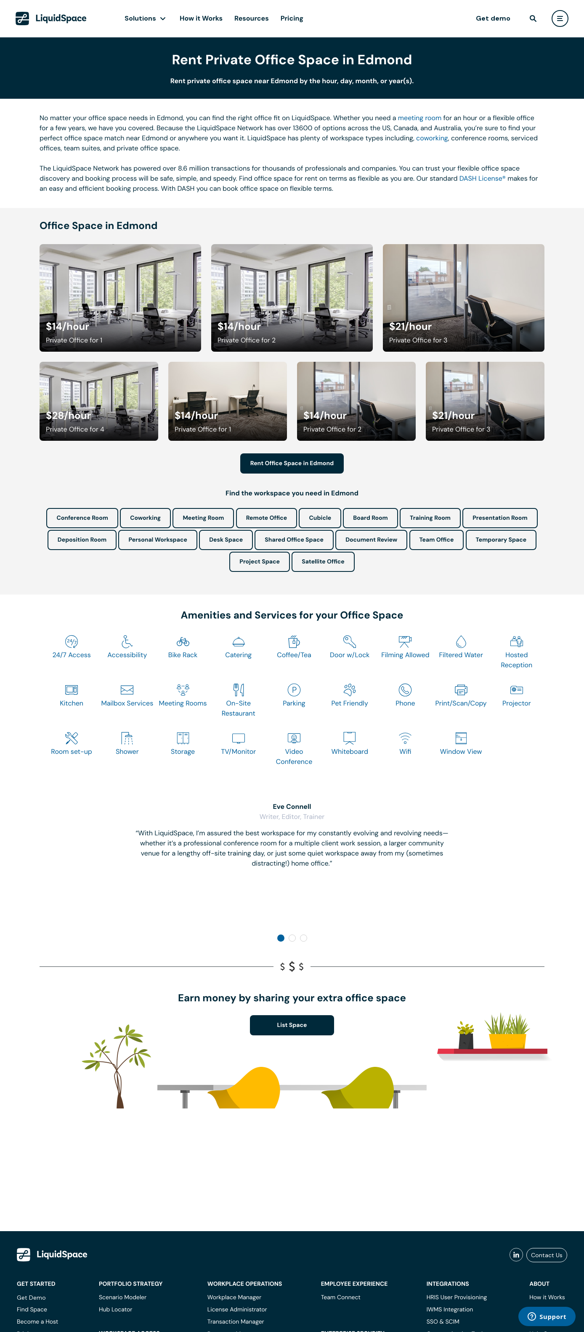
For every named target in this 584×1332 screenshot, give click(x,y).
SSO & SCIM (443, 1322)
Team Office (436, 540)
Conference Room (82, 518)
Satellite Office (323, 562)
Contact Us (547, 1255)
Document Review (371, 540)
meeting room (420, 117)
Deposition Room (82, 540)
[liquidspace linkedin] (516, 1255)
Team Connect (341, 1297)
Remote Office (266, 518)
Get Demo (31, 1297)
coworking (432, 138)
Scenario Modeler (122, 1297)
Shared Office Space (294, 540)
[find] (533, 18)
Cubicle (320, 518)
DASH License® (482, 178)
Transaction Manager (235, 1322)
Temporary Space (501, 540)
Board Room (370, 518)
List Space (292, 1025)
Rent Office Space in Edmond (292, 463)
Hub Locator (116, 1310)
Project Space (259, 562)
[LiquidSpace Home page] (51, 18)
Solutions (140, 18)
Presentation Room (500, 518)
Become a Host (37, 1322)
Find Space (32, 1310)
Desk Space (226, 540)
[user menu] (560, 18)
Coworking (145, 518)
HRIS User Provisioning (457, 1297)
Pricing (292, 18)
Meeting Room (203, 518)
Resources (251, 18)
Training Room (430, 518)
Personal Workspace (157, 540)
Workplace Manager (234, 1297)
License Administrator (237, 1310)
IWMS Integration (450, 1310)
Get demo (493, 18)
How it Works (201, 18)
